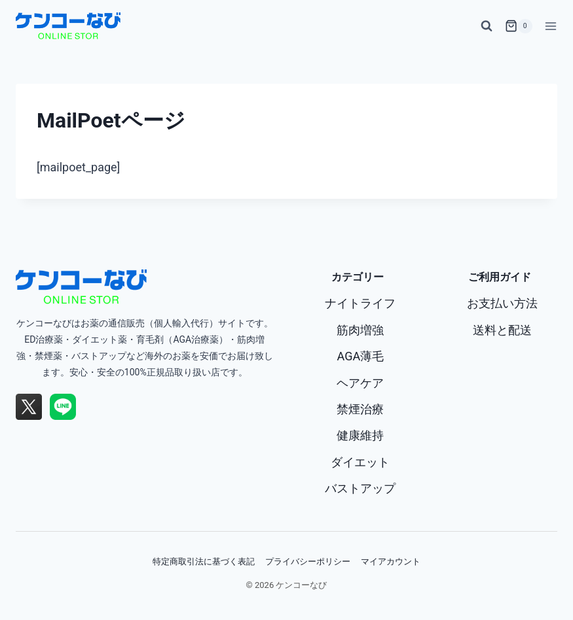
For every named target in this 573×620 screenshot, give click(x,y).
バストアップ (360, 488)
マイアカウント (390, 561)
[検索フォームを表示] (486, 26)
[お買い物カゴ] (518, 26)
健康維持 (360, 435)
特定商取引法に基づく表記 (204, 561)
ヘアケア (360, 383)
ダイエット (360, 462)
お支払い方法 (502, 303)
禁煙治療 (360, 409)
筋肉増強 (360, 330)
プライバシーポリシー (307, 561)
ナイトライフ (360, 303)
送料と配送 (502, 330)
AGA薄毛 (360, 356)
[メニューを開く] (548, 26)
